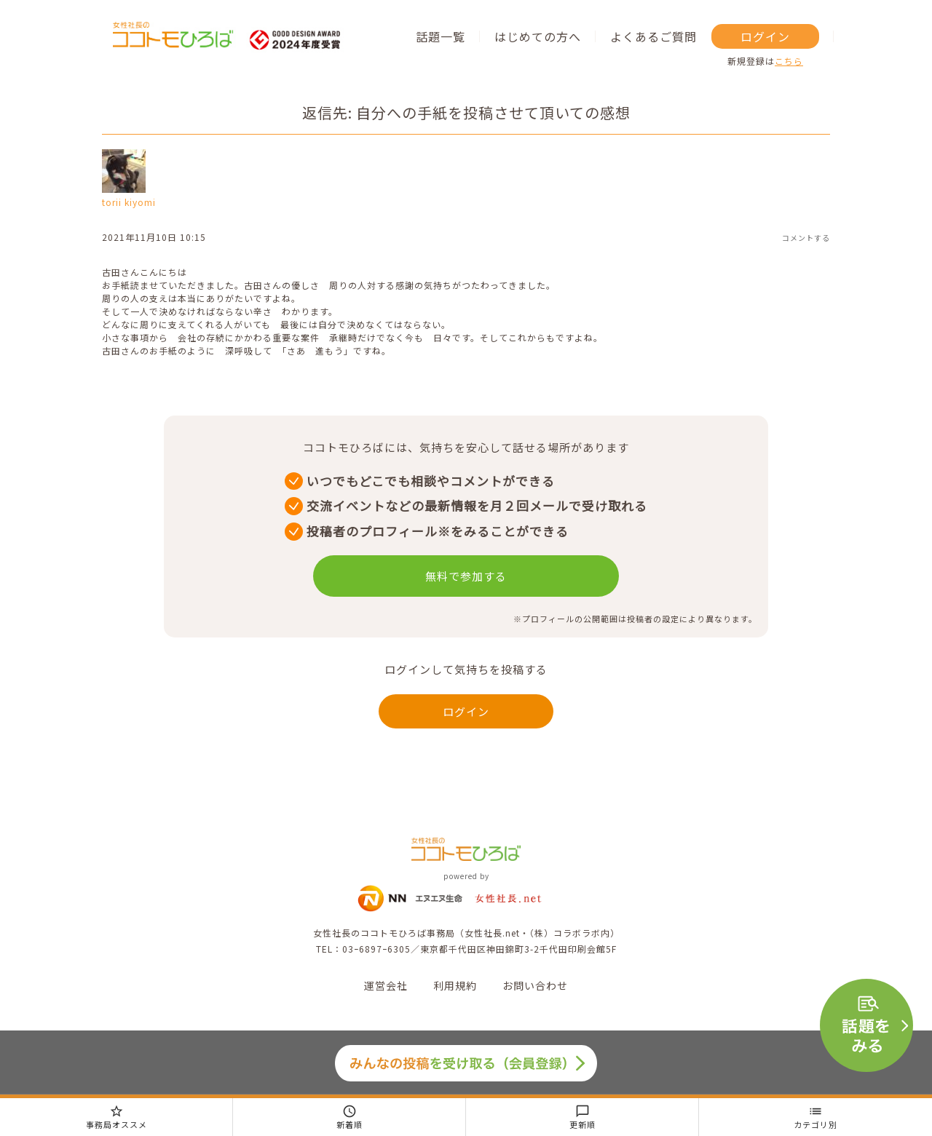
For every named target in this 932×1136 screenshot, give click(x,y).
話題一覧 (440, 36)
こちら (789, 61)
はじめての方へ (537, 36)
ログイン (765, 36)
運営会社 (386, 985)
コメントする (806, 237)
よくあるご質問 (653, 36)
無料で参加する (466, 576)
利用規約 (455, 985)
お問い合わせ (535, 985)
